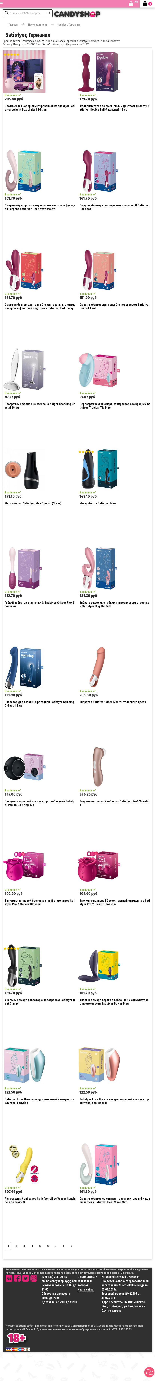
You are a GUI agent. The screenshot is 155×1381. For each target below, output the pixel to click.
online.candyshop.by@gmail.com (62, 1281)
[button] (149, 1372)
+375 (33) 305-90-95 (54, 1277)
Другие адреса (111, 1310)
